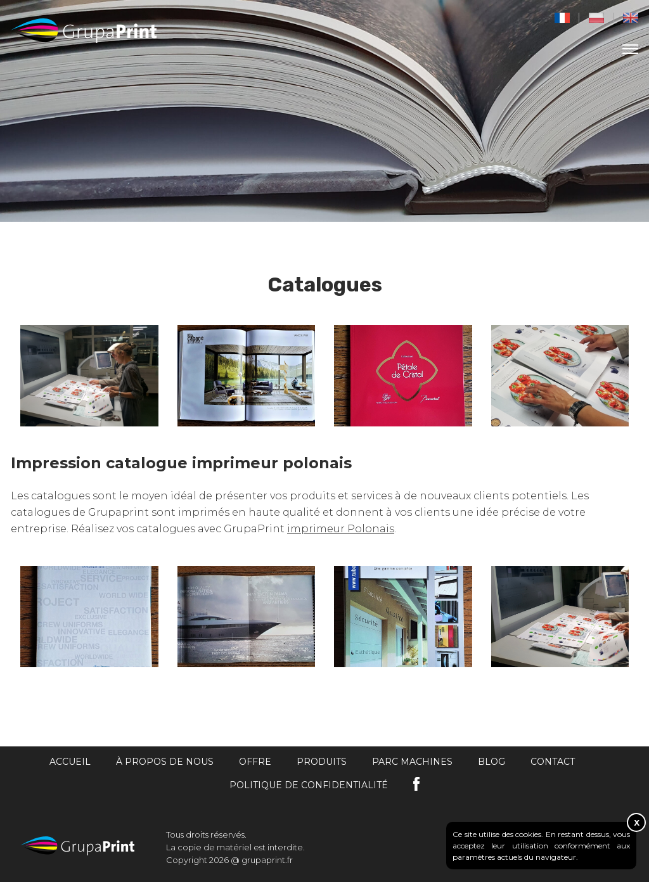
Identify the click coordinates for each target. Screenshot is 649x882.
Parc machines (412, 761)
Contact (552, 761)
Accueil (70, 761)
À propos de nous (165, 761)
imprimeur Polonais (340, 529)
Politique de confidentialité (308, 785)
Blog (491, 761)
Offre (255, 761)
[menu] (630, 49)
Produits (322, 761)
